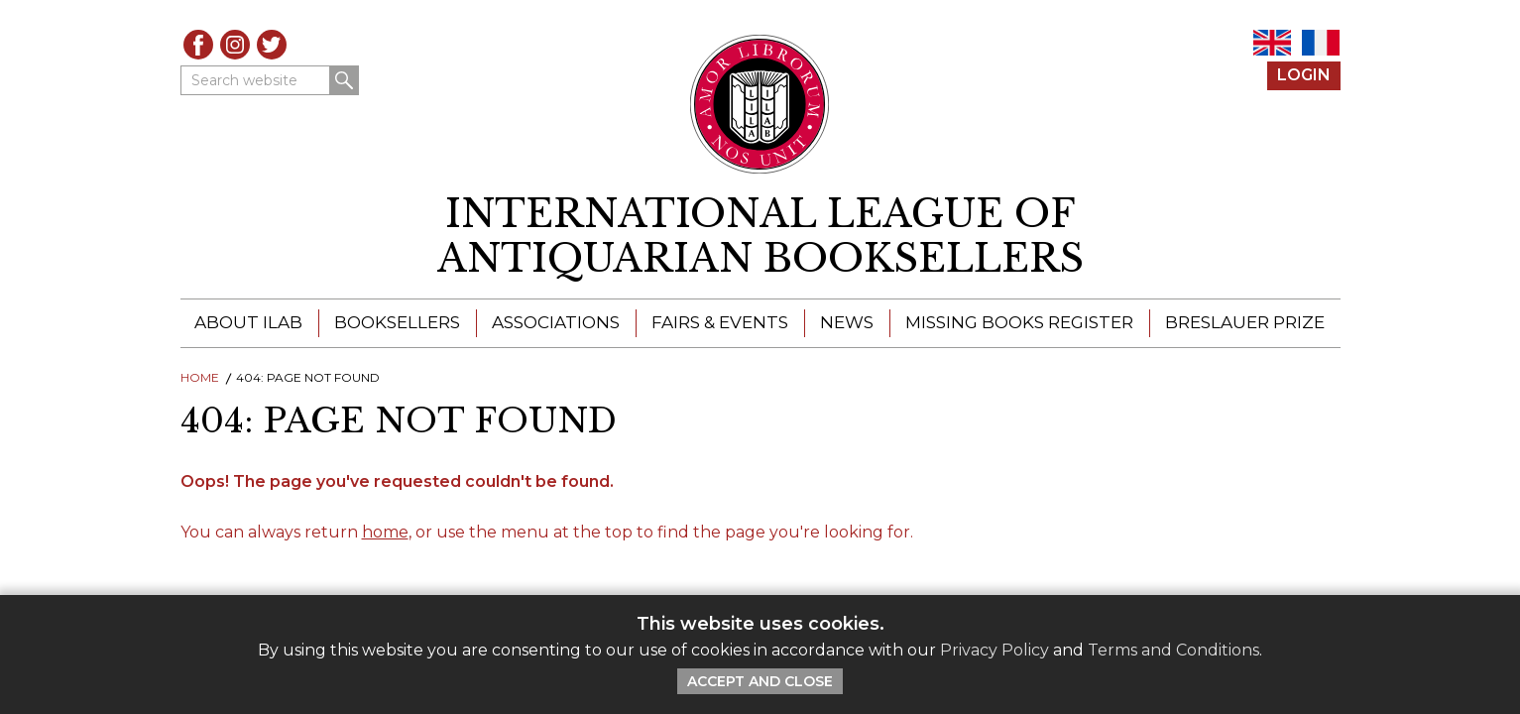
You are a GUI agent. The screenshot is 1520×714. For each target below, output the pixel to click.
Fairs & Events (719, 322)
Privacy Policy (994, 650)
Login (1304, 74)
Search (344, 80)
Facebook (198, 45)
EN (1272, 43)
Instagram (235, 45)
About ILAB (248, 322)
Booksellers (397, 322)
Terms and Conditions (1173, 650)
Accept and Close (760, 681)
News (847, 322)
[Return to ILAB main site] (760, 104)
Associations (556, 322)
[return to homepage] (760, 236)
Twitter (272, 45)
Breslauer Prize (1245, 322)
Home (199, 377)
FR (1321, 43)
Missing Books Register (1019, 322)
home (385, 532)
